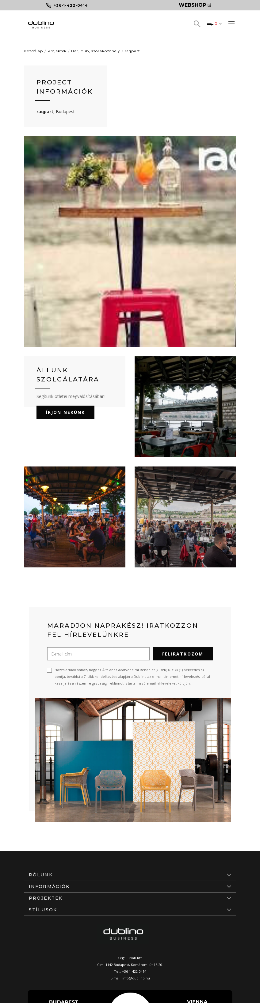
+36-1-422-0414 (134, 971)
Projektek (57, 51)
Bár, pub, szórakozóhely (95, 51)
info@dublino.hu (136, 978)
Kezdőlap (33, 51)
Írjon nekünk (65, 412)
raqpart (132, 51)
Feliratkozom (182, 654)
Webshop (195, 5)
